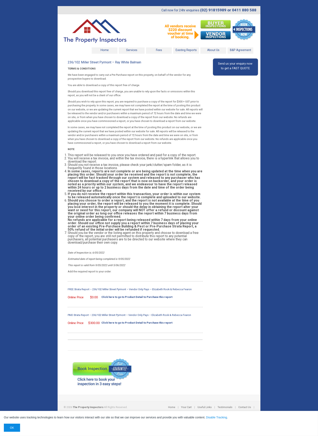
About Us (213, 50)
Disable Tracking (216, 417)
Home (105, 50)
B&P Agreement (240, 50)
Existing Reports (186, 50)
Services (131, 50)
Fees (159, 50)
